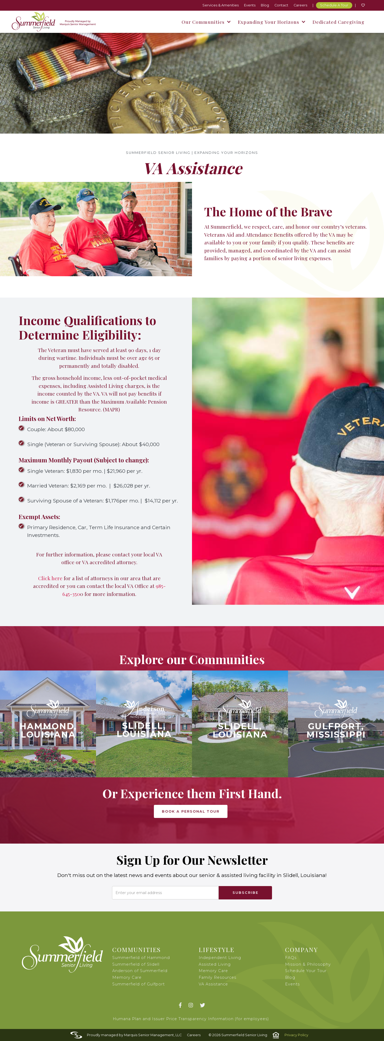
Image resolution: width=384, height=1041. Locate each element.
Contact (281, 5)
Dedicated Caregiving (339, 22)
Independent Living (220, 957)
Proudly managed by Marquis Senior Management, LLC (134, 1035)
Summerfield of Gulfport (138, 984)
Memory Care (213, 970)
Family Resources (217, 977)
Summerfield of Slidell (135, 964)
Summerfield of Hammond (141, 957)
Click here (50, 578)
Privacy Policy (296, 1035)
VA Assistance (213, 984)
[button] (206, 22)
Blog (265, 5)
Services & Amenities (220, 5)
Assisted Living (215, 964)
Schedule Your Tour (306, 970)
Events (249, 5)
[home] (54, 22)
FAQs (291, 957)
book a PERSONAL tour (190, 811)
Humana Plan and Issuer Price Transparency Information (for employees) (191, 1018)
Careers (300, 5)
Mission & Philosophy (308, 964)
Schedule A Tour (334, 5)
